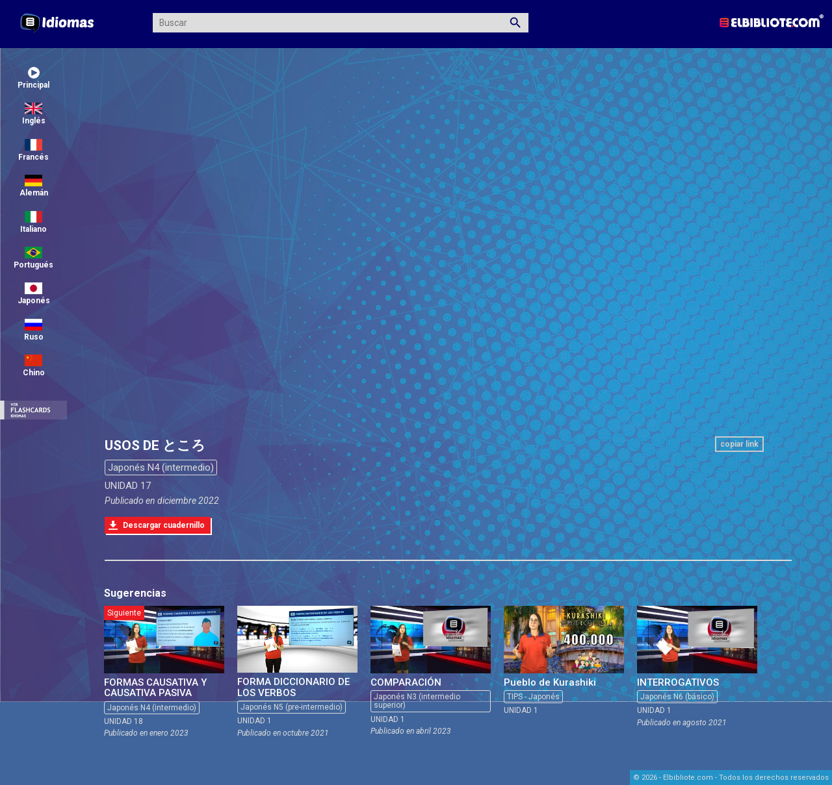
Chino (34, 366)
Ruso (34, 330)
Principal (33, 78)
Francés (33, 150)
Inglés (34, 114)
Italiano (33, 222)
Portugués (33, 258)
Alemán (34, 186)
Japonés (34, 293)
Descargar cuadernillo (164, 525)
